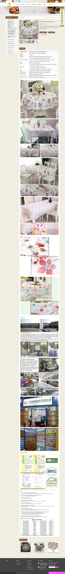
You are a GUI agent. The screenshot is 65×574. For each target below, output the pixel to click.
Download (34, 4)
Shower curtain (10, 41)
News (44, 4)
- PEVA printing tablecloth (12, 35)
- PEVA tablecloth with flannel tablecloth (11, 33)
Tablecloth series (11, 19)
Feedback (39, 4)
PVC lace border (11, 47)
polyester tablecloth (11, 43)
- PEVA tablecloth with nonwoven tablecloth (11, 31)
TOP (62, 25)
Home (18, 4)
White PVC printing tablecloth (11, 22)
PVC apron (10, 49)
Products (23, 4)
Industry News (18, 564)
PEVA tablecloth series (12, 29)
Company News (18, 562)
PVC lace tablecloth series (12, 28)
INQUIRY (43, 32)
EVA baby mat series (11, 45)
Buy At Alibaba (44, 34)
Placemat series (10, 39)
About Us (28, 4)
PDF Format (51, 32)
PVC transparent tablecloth (10, 26)
